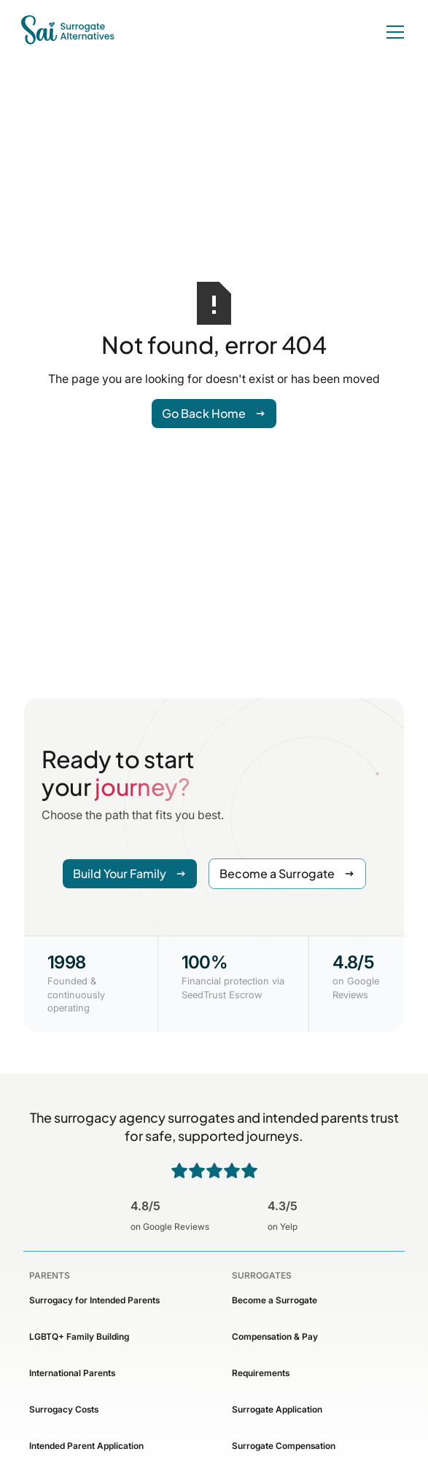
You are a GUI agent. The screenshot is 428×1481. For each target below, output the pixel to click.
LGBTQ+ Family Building (79, 1336)
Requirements (260, 1372)
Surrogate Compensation (283, 1445)
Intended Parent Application (86, 1445)
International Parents (72, 1372)
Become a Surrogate (274, 1300)
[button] (392, 32)
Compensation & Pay (275, 1336)
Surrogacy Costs (63, 1409)
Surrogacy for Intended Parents (94, 1300)
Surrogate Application (277, 1409)
